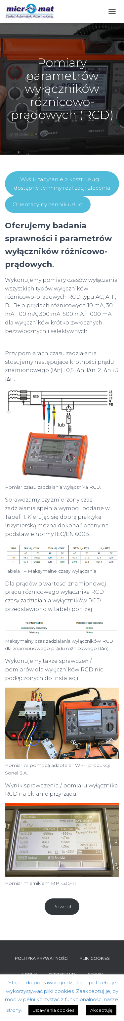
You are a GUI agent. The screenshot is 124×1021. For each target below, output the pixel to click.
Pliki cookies (94, 958)
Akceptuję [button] (101, 1010)
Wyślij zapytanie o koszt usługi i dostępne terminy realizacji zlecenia (62, 183)
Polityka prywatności (41, 958)
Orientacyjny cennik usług (48, 204)
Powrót (62, 906)
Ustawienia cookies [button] (53, 1010)
